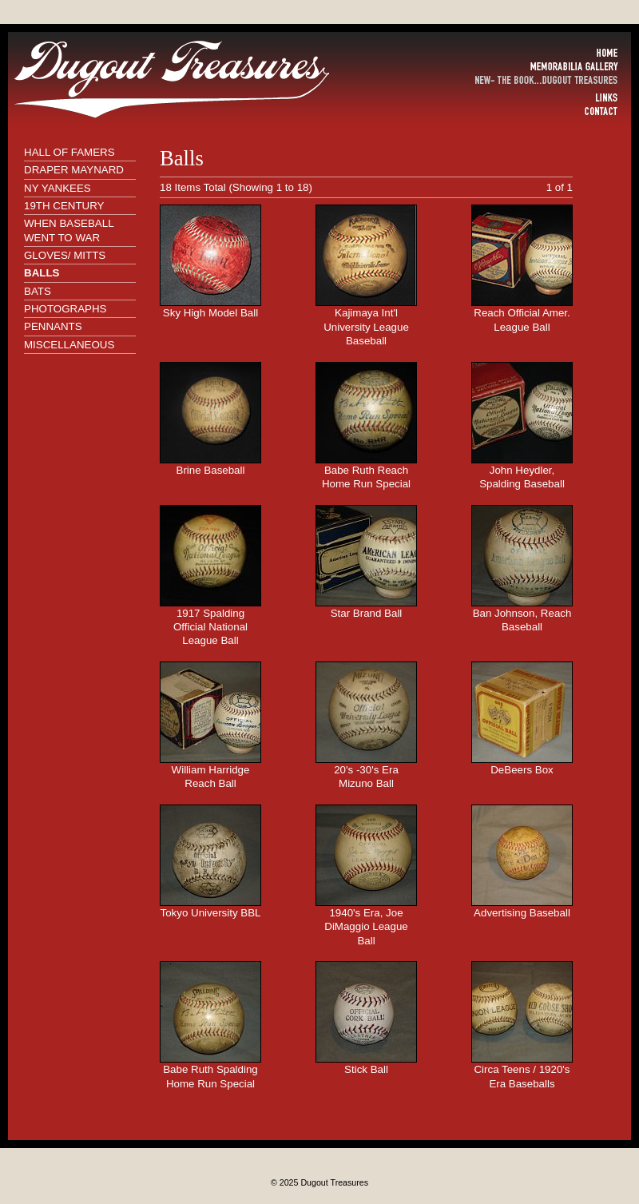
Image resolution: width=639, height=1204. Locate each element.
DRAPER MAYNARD (74, 170)
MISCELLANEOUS (69, 345)
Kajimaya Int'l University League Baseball (366, 327)
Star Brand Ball (367, 613)
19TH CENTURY (64, 206)
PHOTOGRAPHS (65, 309)
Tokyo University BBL (211, 913)
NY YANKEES (57, 188)
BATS (37, 291)
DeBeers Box (522, 770)
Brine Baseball (211, 470)
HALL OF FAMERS (69, 152)
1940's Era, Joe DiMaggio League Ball (365, 927)
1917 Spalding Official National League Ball (210, 627)
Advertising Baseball (522, 913)
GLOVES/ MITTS (64, 255)
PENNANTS (53, 326)
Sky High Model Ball (210, 313)
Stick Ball (366, 1069)
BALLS (41, 273)
